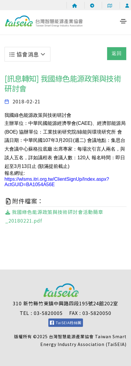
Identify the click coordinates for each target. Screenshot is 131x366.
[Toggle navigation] (123, 21)
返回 (117, 53)
